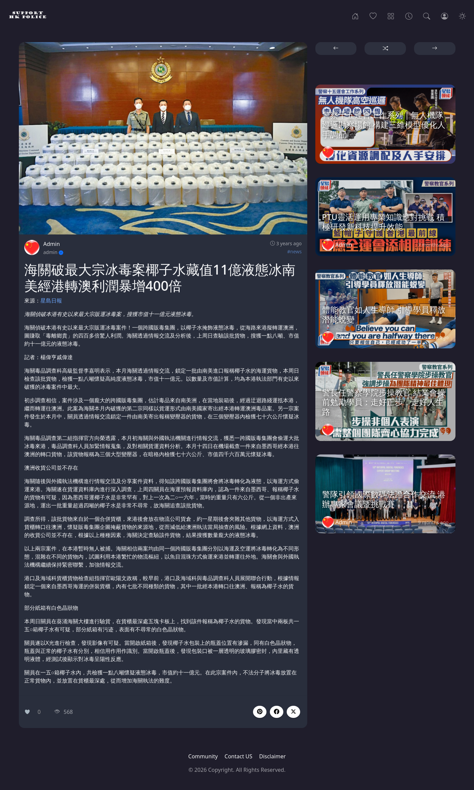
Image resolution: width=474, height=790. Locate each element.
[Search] (426, 15)
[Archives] (409, 15)
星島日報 (51, 300)
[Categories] (391, 15)
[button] (276, 712)
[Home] (355, 15)
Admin (51, 244)
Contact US (239, 756)
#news (294, 251)
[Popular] (373, 15)
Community (203, 756)
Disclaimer (272, 756)
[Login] (444, 15)
